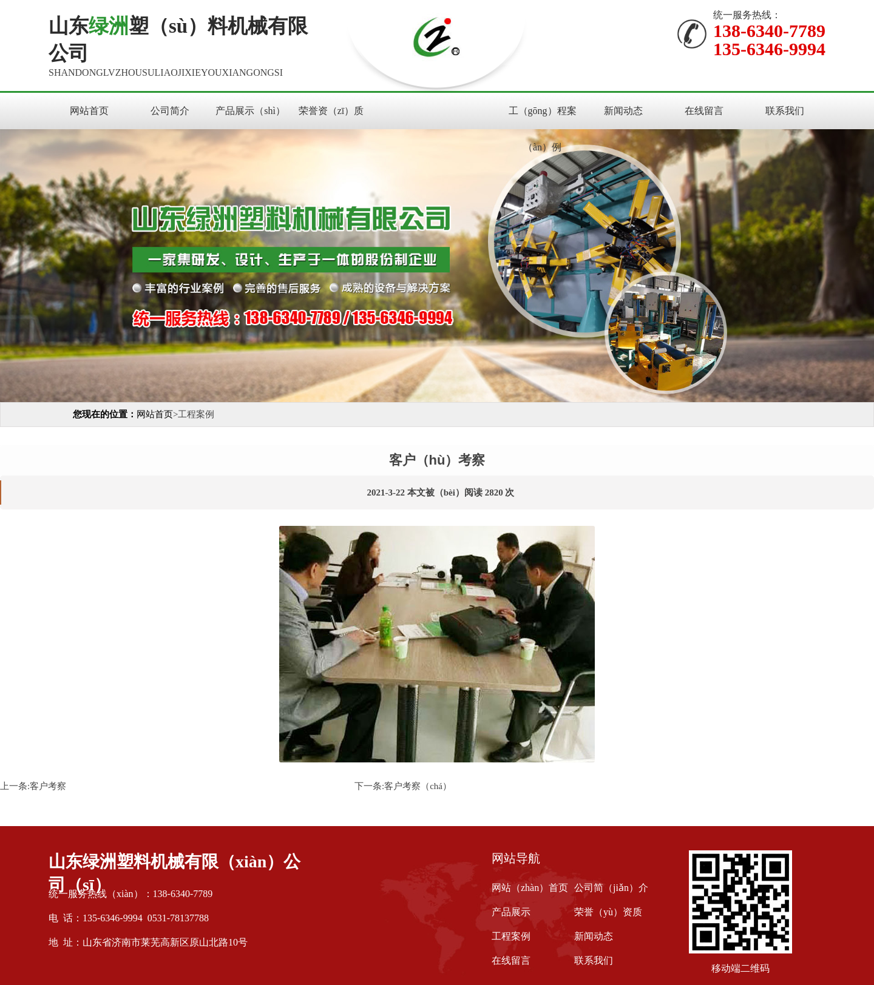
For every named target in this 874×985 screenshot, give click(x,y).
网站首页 (89, 111)
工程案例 (511, 936)
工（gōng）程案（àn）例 (543, 129)
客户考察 (48, 786)
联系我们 (784, 111)
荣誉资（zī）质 (331, 111)
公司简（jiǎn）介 (611, 887)
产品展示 (511, 912)
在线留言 (704, 111)
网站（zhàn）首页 (530, 887)
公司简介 (170, 111)
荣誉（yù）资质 (608, 912)
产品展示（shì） (250, 111)
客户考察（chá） (418, 786)
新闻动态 (623, 111)
